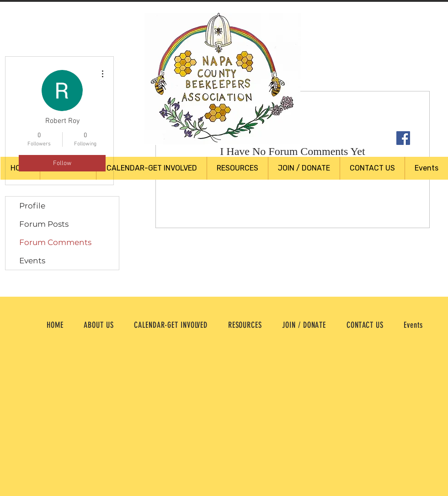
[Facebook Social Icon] (403, 138)
